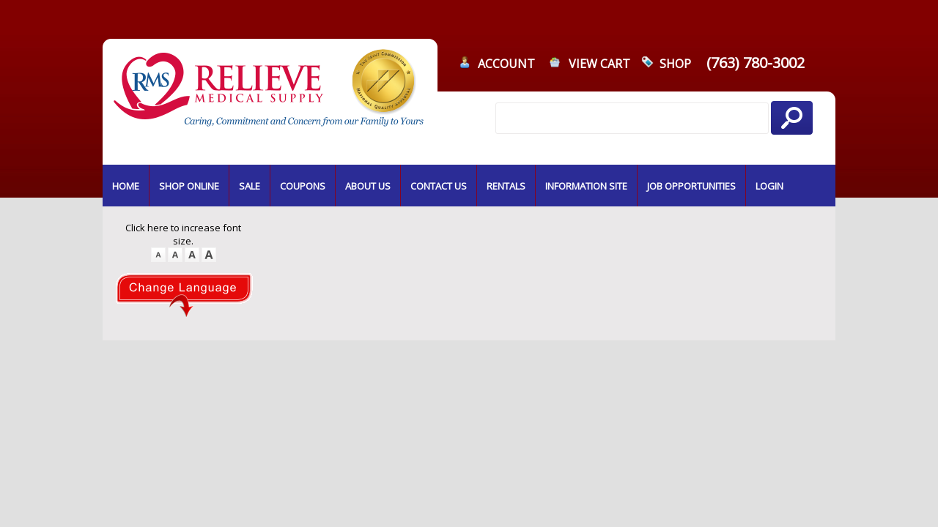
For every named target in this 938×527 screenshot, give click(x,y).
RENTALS (506, 186)
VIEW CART (599, 64)
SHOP (675, 64)
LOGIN (769, 186)
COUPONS (302, 186)
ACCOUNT (506, 64)
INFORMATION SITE (586, 186)
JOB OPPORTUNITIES (691, 186)
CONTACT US (438, 186)
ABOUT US (368, 186)
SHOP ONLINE (189, 186)
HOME (125, 186)
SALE (249, 186)
